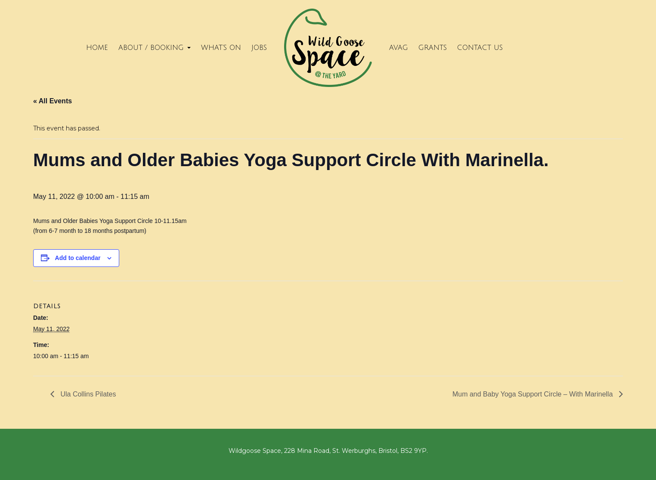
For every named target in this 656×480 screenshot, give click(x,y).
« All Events (52, 101)
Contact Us (480, 48)
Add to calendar (78, 257)
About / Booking (154, 48)
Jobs (259, 48)
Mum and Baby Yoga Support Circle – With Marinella (533, 394)
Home (97, 48)
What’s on (221, 48)
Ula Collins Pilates (87, 394)
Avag (398, 48)
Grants (432, 48)
